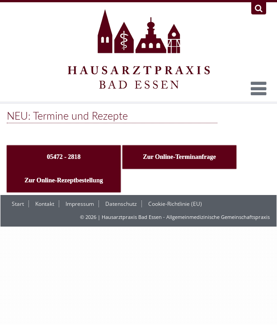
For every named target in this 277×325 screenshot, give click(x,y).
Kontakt (44, 203)
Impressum (80, 203)
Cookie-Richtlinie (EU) (175, 203)
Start (18, 203)
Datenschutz (121, 203)
